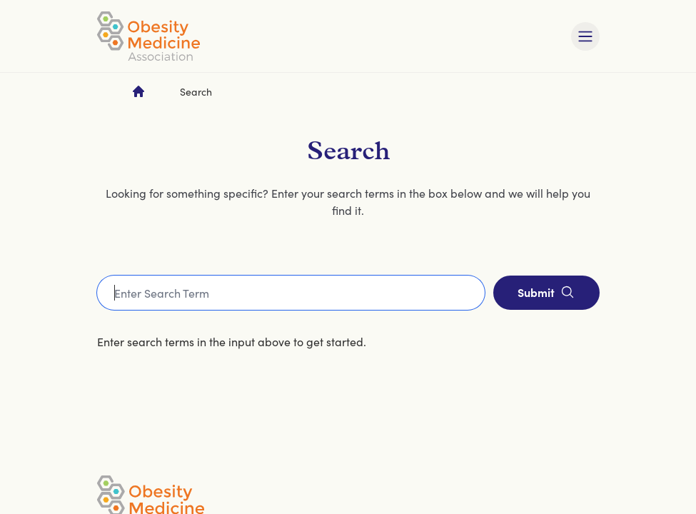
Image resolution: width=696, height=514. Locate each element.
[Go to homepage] (138, 91)
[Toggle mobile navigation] (585, 36)
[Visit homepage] (148, 36)
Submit (546, 292)
